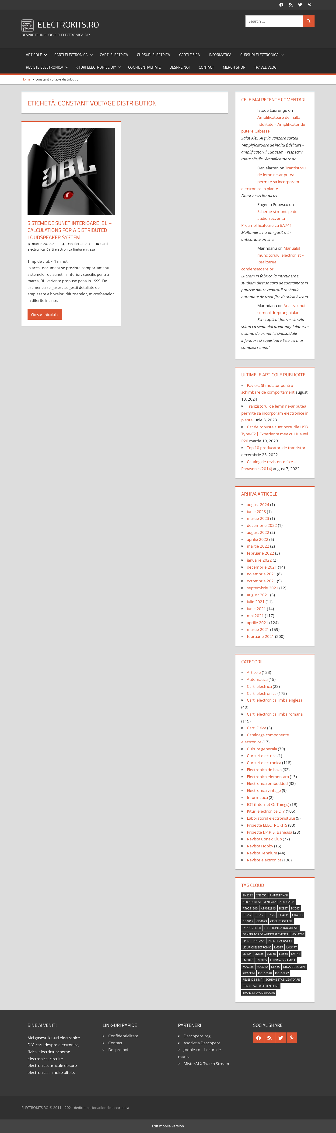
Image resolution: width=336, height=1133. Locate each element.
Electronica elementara (268, 776)
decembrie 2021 (262, 567)
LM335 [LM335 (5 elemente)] (259, 954)
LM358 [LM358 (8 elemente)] (271, 954)
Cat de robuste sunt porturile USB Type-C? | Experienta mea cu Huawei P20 (274, 434)
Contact (206, 67)
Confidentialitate (144, 67)
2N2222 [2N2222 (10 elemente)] (248, 895)
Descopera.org (197, 1036)
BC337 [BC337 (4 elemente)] (283, 908)
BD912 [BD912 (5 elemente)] (259, 915)
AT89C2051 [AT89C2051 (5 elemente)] (287, 902)
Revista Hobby (260, 846)
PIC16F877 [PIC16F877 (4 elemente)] (282, 973)
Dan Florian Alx (78, 243)
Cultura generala (262, 749)
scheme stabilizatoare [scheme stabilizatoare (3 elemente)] (283, 980)
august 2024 (258, 504)
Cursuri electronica (262, 54)
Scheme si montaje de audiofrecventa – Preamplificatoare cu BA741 (269, 218)
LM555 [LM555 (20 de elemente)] (283, 954)
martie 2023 (258, 518)
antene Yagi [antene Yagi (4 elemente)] (279, 895)
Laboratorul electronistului (271, 818)
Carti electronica (73, 54)
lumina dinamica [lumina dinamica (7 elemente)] (282, 960)
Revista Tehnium (262, 853)
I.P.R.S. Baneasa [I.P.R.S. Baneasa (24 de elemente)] (254, 941)
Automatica (257, 679)
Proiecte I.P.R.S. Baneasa (269, 832)
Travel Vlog (265, 67)
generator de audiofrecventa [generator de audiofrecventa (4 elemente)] (265, 934)
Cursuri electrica (153, 54)
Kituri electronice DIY (98, 67)
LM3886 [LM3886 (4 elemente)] (248, 960)
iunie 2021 (256, 608)
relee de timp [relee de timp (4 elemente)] (252, 980)
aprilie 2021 (257, 622)
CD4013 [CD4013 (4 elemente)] (297, 915)
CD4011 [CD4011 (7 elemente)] (283, 915)
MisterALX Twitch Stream (206, 1063)
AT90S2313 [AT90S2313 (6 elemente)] (268, 908)
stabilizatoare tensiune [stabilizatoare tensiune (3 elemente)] (261, 986)
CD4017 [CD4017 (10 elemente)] (248, 921)
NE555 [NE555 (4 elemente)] (275, 967)
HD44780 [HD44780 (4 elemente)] (298, 934)
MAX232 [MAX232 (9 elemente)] (262, 967)
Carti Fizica (189, 54)
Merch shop (234, 67)
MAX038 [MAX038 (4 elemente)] (248, 967)
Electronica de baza (264, 769)
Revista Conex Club (264, 839)
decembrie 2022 (262, 525)
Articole (36, 54)
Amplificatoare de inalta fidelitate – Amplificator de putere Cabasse (273, 124)
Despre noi (180, 67)
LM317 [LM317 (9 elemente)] (278, 947)
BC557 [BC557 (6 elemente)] (247, 915)
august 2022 (258, 532)
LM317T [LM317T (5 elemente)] (291, 947)
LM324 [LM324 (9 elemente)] (247, 954)
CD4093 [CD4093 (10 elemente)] (261, 921)
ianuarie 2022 (259, 560)
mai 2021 (255, 615)
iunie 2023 (256, 511)
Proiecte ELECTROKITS (267, 825)
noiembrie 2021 (261, 574)
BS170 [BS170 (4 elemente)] (271, 915)
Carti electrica (114, 54)
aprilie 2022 (257, 539)
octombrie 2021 (261, 581)
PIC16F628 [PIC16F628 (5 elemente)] (265, 973)
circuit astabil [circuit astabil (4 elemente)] (281, 921)
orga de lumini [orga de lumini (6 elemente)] (294, 967)
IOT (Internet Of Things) (268, 804)
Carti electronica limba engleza (70, 249)
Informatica (220, 54)
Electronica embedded (267, 783)
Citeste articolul (43, 314)
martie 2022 (258, 546)
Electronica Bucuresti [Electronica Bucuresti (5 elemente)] (281, 928)
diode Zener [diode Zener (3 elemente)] (252, 928)
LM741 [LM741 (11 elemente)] (295, 954)
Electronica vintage (264, 790)
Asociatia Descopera (202, 1043)
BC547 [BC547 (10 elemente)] (295, 908)
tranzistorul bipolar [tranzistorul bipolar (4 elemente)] (259, 993)
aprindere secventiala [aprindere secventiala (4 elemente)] (259, 902)
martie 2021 (258, 629)
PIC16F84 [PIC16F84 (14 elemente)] (249, 973)
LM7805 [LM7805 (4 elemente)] (261, 960)
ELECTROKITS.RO (68, 24)
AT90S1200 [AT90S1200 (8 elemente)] (250, 908)
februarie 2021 (260, 636)
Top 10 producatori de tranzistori (276, 447)
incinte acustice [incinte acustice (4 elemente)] (280, 941)
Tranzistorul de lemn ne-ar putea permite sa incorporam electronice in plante (274, 413)
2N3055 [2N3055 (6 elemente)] (261, 895)
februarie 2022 (260, 553)
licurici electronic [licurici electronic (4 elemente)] (257, 947)
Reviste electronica (47, 67)
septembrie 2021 (262, 588)
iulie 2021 (256, 601)
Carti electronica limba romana (275, 714)
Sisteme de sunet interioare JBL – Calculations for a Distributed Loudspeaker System (70, 230)
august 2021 (258, 595)
